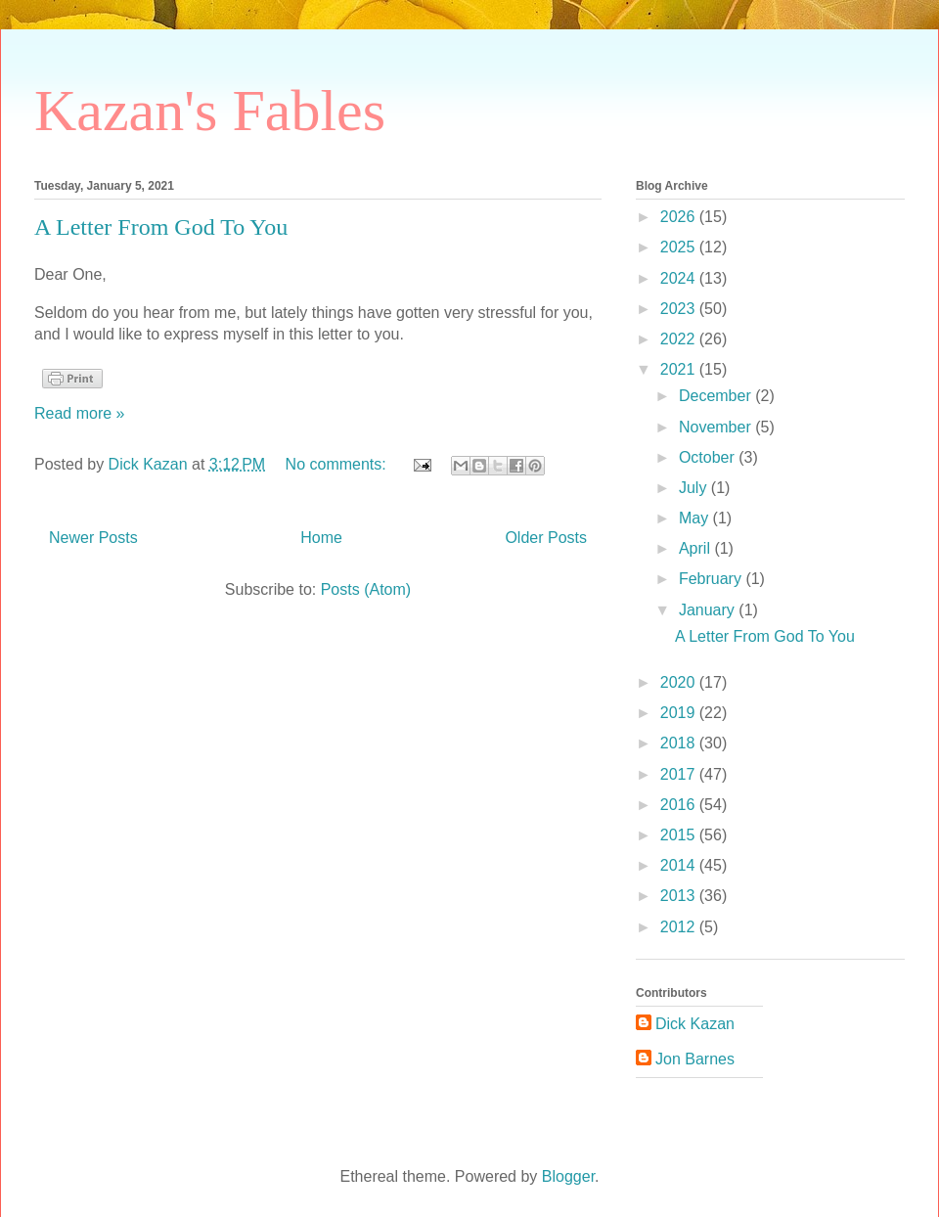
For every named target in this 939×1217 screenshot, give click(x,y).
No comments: (338, 464)
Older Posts (546, 537)
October (708, 457)
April (696, 548)
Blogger (568, 1176)
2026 (679, 216)
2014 (679, 865)
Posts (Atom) (366, 589)
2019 (679, 712)
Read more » (79, 413)
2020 (679, 682)
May (696, 518)
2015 (679, 835)
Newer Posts (93, 537)
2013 (679, 895)
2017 (679, 774)
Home (321, 537)
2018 (679, 743)
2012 (679, 927)
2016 (679, 804)
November (717, 427)
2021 (679, 369)
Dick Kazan (695, 1023)
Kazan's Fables (209, 110)
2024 (679, 278)
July (695, 487)
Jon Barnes (695, 1059)
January (708, 610)
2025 (679, 247)
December (717, 395)
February (712, 578)
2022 (679, 339)
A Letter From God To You (161, 227)
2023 (679, 308)
